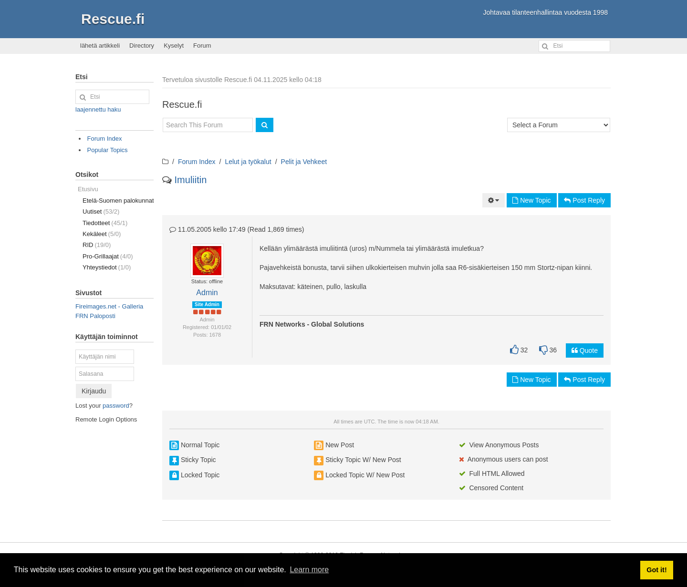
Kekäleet (102, 233)
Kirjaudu (94, 391)
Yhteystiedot (107, 267)
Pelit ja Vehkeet (304, 161)
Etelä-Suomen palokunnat (118, 200)
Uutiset (101, 211)
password (116, 405)
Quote (585, 350)
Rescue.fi (113, 19)
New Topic (531, 200)
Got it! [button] (656, 570)
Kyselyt (174, 45)
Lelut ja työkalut (248, 161)
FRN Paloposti (95, 315)
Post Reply (584, 200)
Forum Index (197, 161)
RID (97, 244)
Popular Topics (107, 150)
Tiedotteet (105, 223)
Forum (202, 45)
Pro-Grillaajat (108, 256)
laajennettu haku (98, 109)
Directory (141, 45)
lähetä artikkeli (100, 45)
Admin (207, 292)
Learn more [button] (309, 570)
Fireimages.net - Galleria (109, 306)
